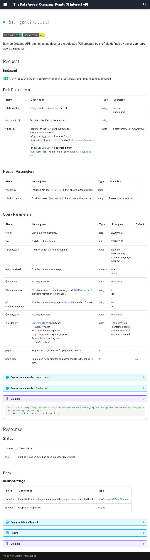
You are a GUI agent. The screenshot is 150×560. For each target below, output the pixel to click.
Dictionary (116, 281)
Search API (74, 151)
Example (15, 398)
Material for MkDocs (25, 555)
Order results (38, 323)
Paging (101, 507)
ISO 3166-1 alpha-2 (82, 290)
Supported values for (30, 377)
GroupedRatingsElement (116, 499)
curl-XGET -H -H (76, 410)
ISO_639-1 (68, 302)
